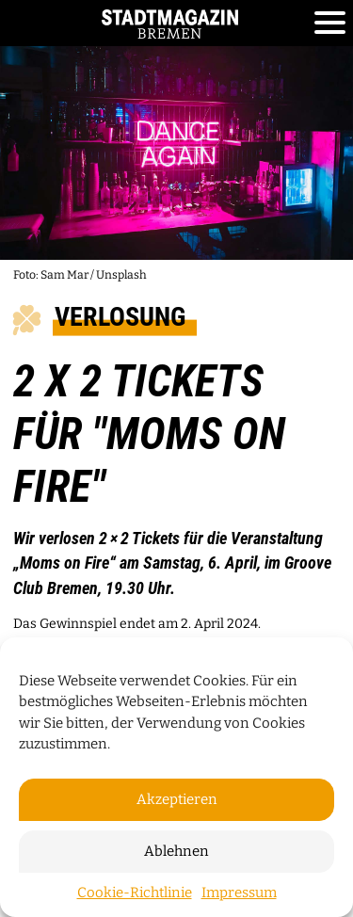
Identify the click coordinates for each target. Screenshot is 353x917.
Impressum (239, 892)
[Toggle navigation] (329, 23)
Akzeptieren (176, 799)
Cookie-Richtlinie (134, 892)
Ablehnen (176, 851)
